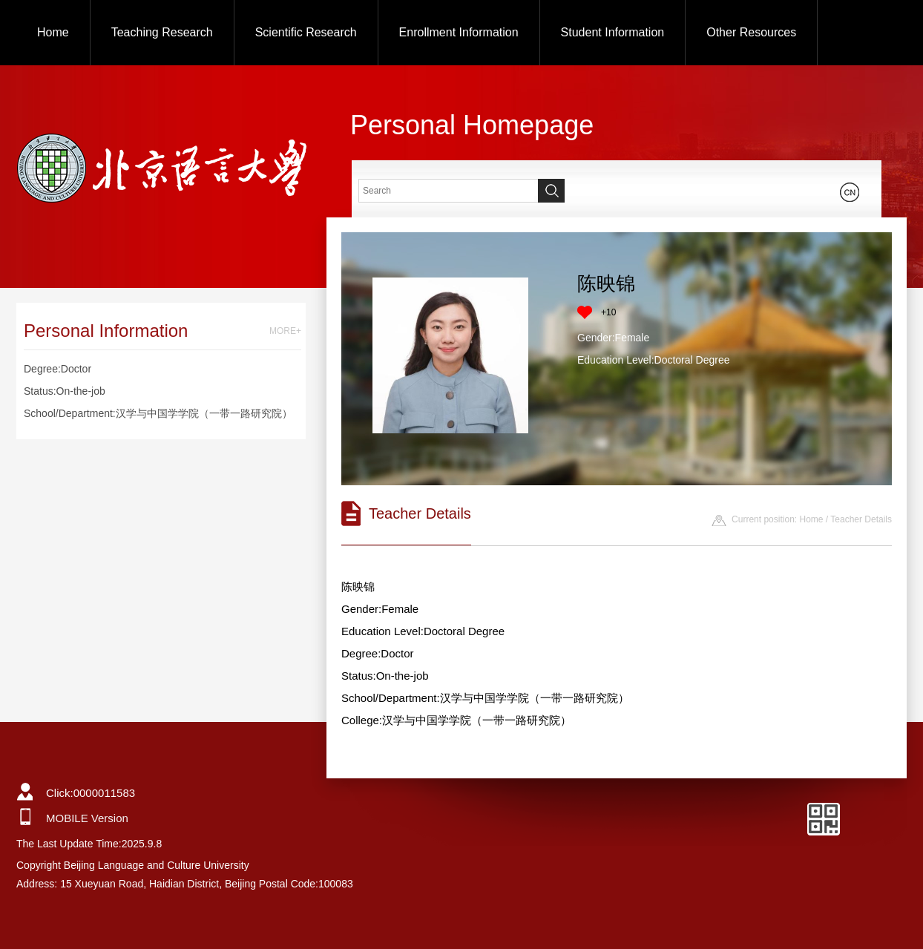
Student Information (613, 32)
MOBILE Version (87, 818)
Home (53, 32)
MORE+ (285, 331)
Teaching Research (162, 32)
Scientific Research (306, 32)
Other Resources (751, 32)
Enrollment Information (459, 32)
